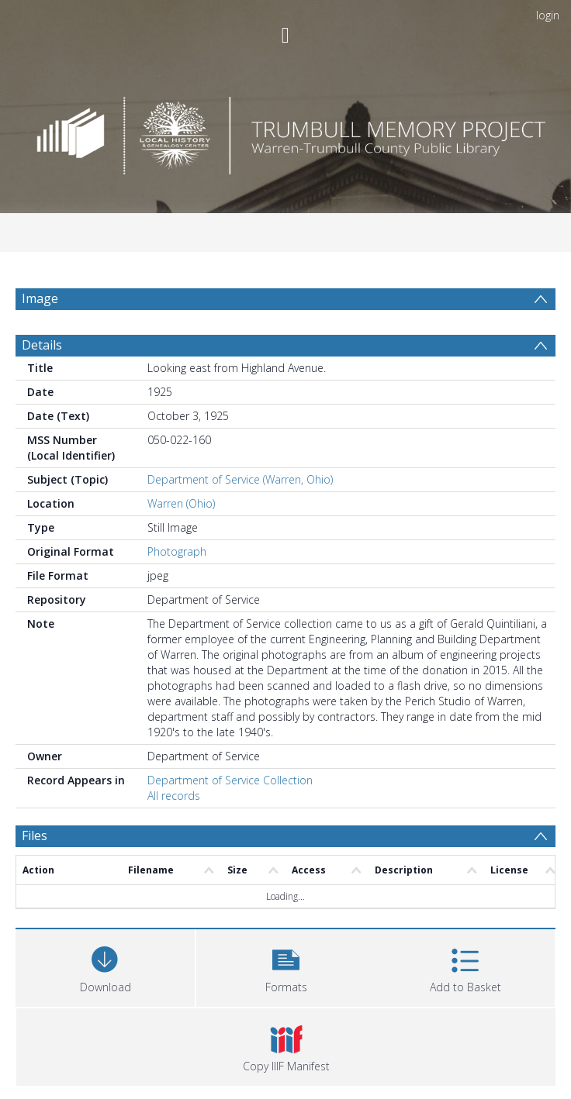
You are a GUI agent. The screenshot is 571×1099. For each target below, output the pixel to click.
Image (40, 298)
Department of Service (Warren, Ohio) (240, 479)
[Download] (105, 966)
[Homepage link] (286, 131)
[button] (285, 966)
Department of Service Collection (230, 780)
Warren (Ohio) (181, 503)
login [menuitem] (547, 15)
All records (173, 795)
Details (42, 344)
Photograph (176, 551)
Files (34, 835)
